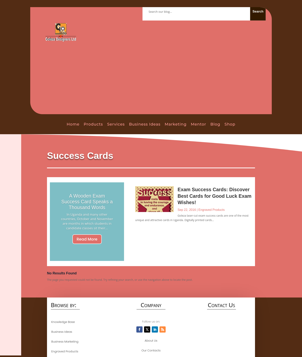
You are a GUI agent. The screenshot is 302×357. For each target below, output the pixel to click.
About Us (151, 341)
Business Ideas (144, 124)
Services (116, 124)
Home (73, 124)
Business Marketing (64, 341)
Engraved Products (211, 209)
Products (93, 124)
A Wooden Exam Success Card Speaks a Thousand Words (87, 201)
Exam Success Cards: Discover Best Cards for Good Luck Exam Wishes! (214, 196)
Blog (215, 124)
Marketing (176, 124)
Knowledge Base (62, 322)
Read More (87, 239)
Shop (230, 124)
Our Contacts (150, 350)
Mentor (198, 124)
